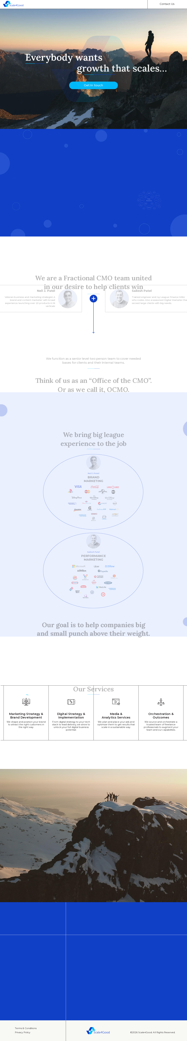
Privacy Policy (22, 1032)
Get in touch (93, 88)
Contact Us (167, 4)
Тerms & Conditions (26, 1028)
